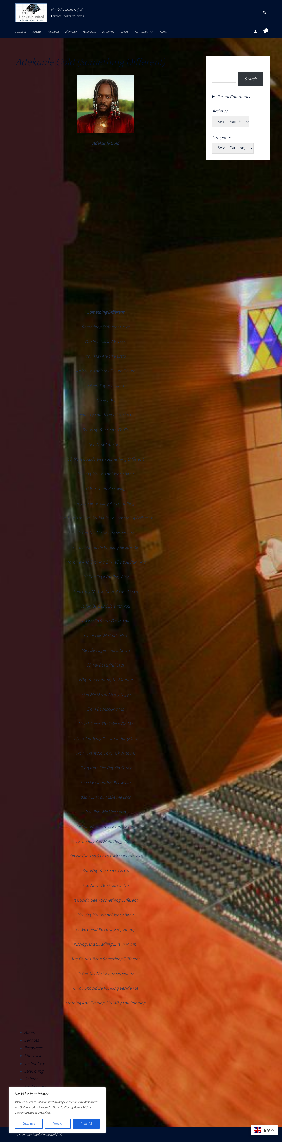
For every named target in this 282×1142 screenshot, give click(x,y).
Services (36, 31)
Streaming (108, 31)
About (29, 1032)
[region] (57, 1110)
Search (218, 66)
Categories (221, 137)
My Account (141, 31)
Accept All (86, 1123)
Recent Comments (233, 96)
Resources (53, 31)
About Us (20, 31)
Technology (89, 31)
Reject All (57, 1123)
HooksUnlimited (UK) (67, 10)
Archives (220, 111)
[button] (265, 13)
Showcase (70, 31)
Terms (163, 31)
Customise (29, 1123)
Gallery (124, 31)
